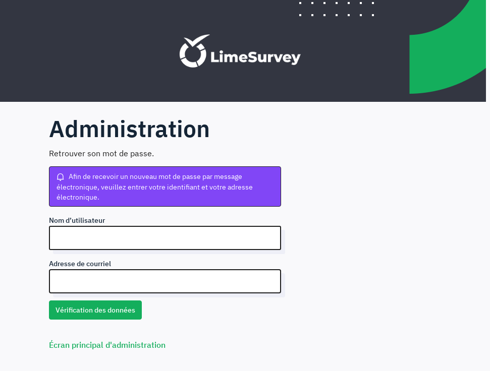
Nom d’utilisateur (77, 220)
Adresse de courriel (80, 263)
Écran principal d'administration (107, 345)
